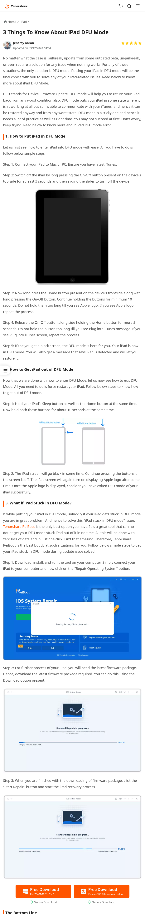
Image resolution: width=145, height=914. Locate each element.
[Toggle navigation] (136, 6)
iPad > (25, 22)
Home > (13, 22)
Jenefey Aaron (23, 43)
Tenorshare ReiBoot (19, 526)
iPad (48, 48)
